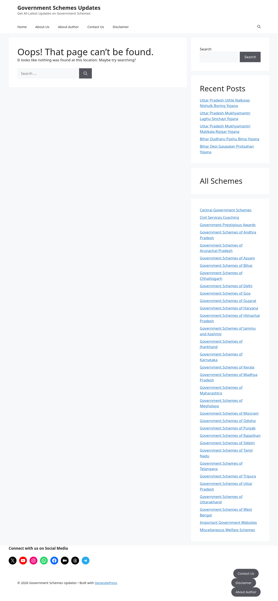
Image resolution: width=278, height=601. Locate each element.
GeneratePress (106, 583)
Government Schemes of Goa (225, 293)
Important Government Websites (228, 522)
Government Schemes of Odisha (228, 420)
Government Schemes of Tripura (228, 476)
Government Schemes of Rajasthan (230, 435)
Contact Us (96, 27)
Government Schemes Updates (59, 7)
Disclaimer (121, 27)
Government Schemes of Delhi (226, 285)
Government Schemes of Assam (227, 257)
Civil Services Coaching (219, 217)
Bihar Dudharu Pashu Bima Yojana (229, 138)
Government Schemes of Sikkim (227, 442)
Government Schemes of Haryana (229, 308)
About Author (68, 27)
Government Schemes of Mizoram (229, 413)
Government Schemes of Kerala (227, 367)
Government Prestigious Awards (228, 224)
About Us (42, 27)
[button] (259, 26)
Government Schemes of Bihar (226, 265)
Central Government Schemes (226, 209)
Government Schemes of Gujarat (228, 300)
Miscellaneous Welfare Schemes (227, 529)
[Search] (85, 73)
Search (206, 49)
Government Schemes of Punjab (227, 428)
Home (22, 27)
